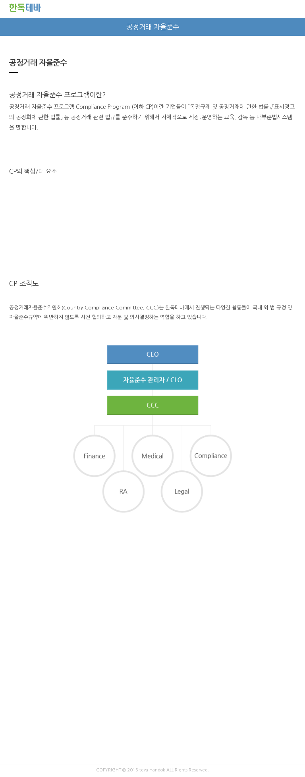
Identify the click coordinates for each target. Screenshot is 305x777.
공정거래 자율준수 (152, 27)
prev (9, 27)
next (296, 27)
